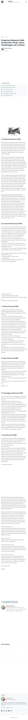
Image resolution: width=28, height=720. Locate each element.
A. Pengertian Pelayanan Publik (8, 85)
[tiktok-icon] (11, 711)
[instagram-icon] (6, 711)
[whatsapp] (9, 602)
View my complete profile (7, 707)
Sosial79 (10, 1)
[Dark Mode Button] (26, 2)
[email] (16, 602)
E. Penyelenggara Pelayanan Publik (9, 93)
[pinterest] (14, 602)
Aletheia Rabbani (10, 698)
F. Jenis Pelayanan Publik (7, 95)
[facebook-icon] (2, 711)
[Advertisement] (14, 20)
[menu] (2, 2)
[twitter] (7, 602)
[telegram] (12, 602)
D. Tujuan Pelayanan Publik (7, 91)
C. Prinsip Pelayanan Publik (7, 89)
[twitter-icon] (4, 711)
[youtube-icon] (9, 711)
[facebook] (4, 602)
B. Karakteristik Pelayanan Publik (8, 87)
